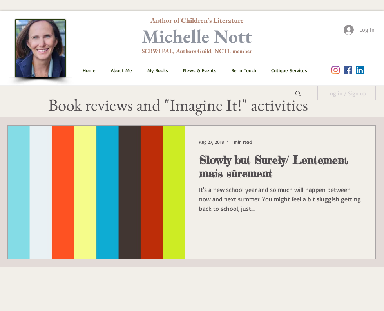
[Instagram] (335, 70)
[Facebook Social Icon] (348, 70)
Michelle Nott (197, 36)
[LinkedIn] (360, 70)
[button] (154, 70)
